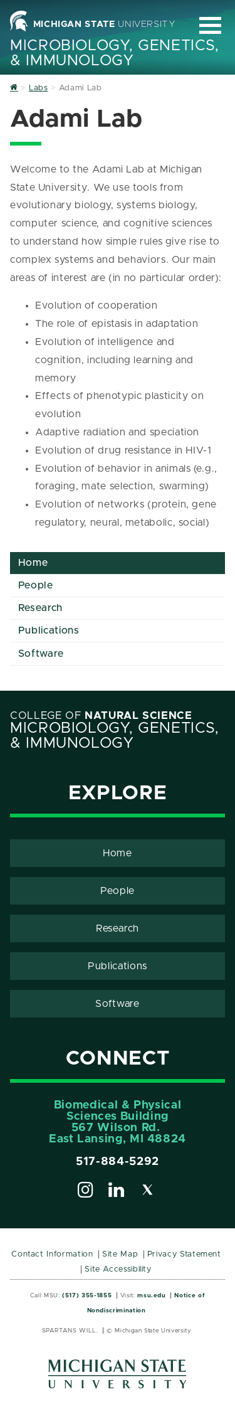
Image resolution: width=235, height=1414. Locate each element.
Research (40, 608)
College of (101, 716)
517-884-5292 (117, 1161)
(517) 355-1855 (87, 1295)
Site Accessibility (118, 1269)
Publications (49, 630)
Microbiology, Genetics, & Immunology (114, 53)
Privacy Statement (184, 1254)
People (35, 585)
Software (41, 654)
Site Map (120, 1254)
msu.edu (151, 1295)
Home (33, 563)
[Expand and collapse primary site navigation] (210, 25)
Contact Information (52, 1254)
